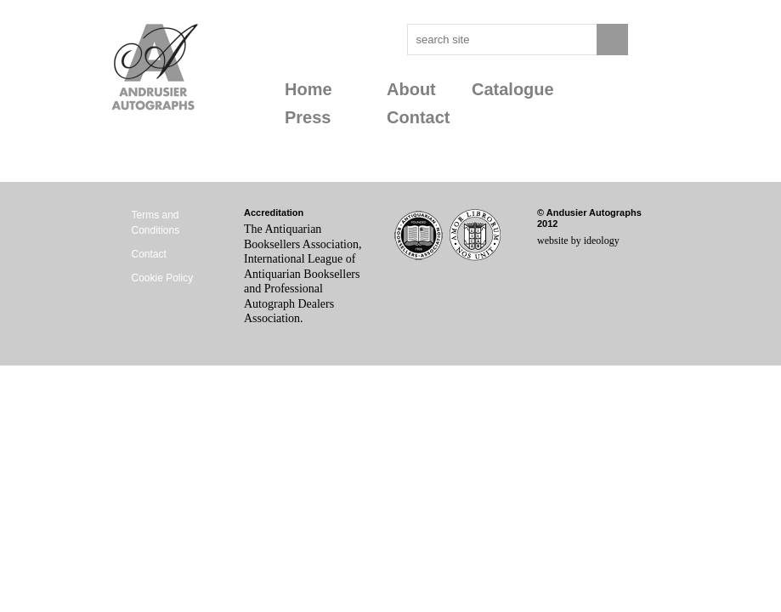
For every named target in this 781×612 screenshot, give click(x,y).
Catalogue (513, 89)
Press (308, 117)
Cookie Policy (163, 278)
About (411, 89)
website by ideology (578, 240)
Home (308, 89)
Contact (418, 117)
